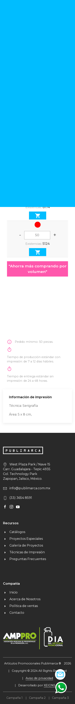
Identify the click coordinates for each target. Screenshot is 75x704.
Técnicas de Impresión (24, 552)
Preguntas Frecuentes (24, 559)
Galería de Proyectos (23, 545)
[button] (61, 687)
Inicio (10, 592)
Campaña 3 (60, 698)
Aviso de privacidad (39, 678)
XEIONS (49, 685)
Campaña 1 (14, 698)
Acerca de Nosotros (21, 599)
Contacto (13, 613)
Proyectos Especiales (23, 539)
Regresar (15, 30)
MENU (59, 15)
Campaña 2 (37, 698)
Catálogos (14, 532)
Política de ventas (20, 606)
